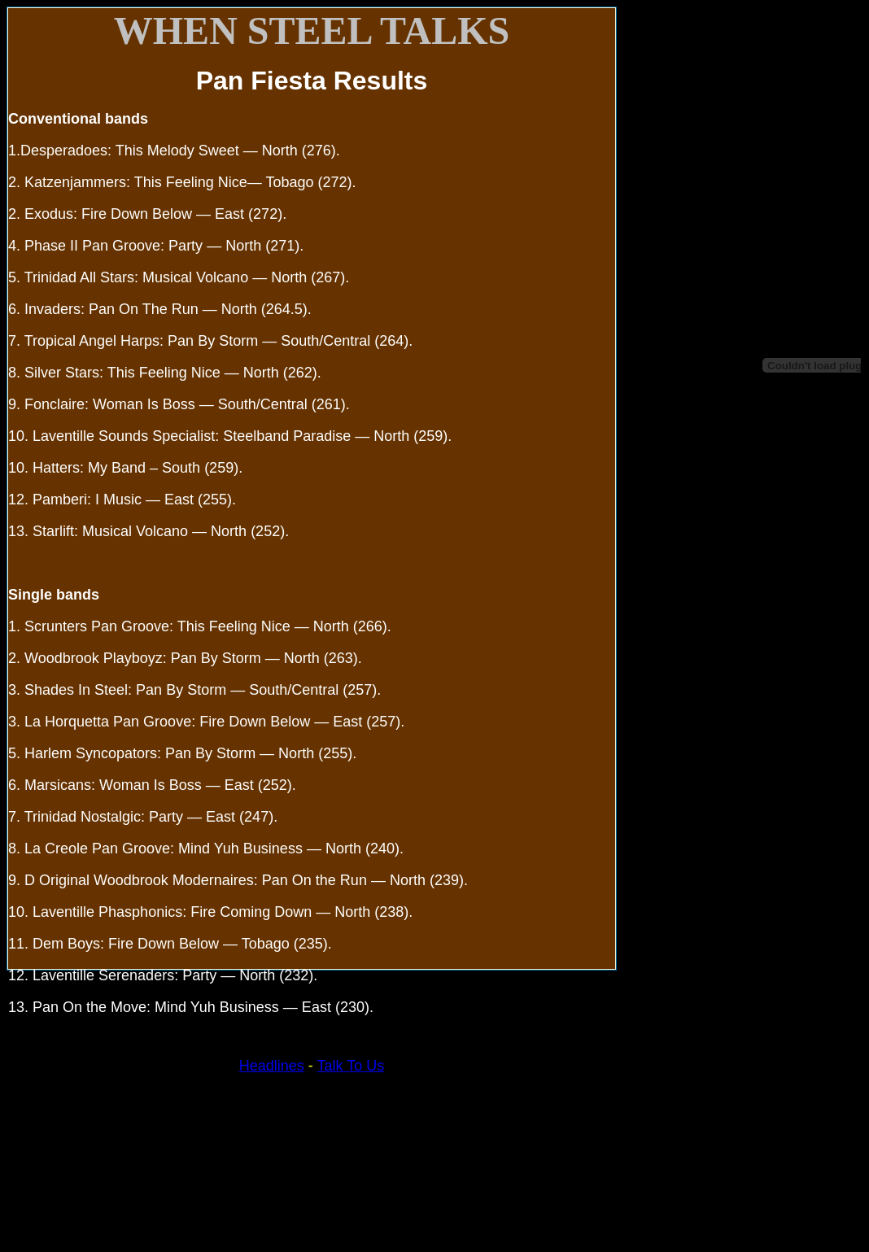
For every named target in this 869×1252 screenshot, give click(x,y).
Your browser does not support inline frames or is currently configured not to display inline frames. (739, 300)
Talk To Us (351, 1066)
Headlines (271, 1066)
